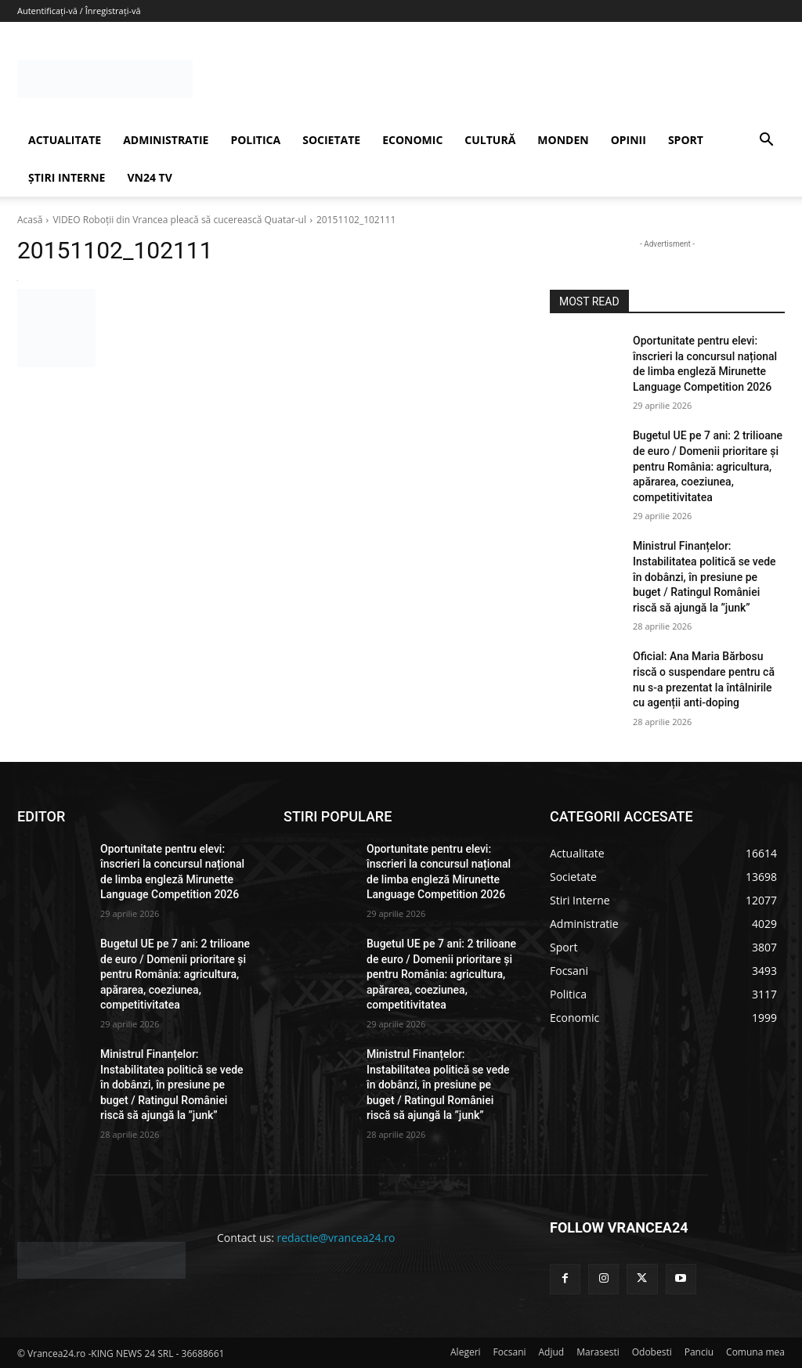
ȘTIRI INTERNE (66, 177)
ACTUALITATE (64, 139)
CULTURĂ (489, 139)
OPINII (628, 139)
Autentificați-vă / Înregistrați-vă (79, 10)
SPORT (685, 139)
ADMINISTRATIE (165, 139)
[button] (766, 141)
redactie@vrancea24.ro (336, 1237)
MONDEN (562, 139)
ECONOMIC (412, 139)
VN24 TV (149, 177)
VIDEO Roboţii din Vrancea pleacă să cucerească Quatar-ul (179, 219)
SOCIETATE (331, 139)
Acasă (29, 219)
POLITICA (255, 139)
